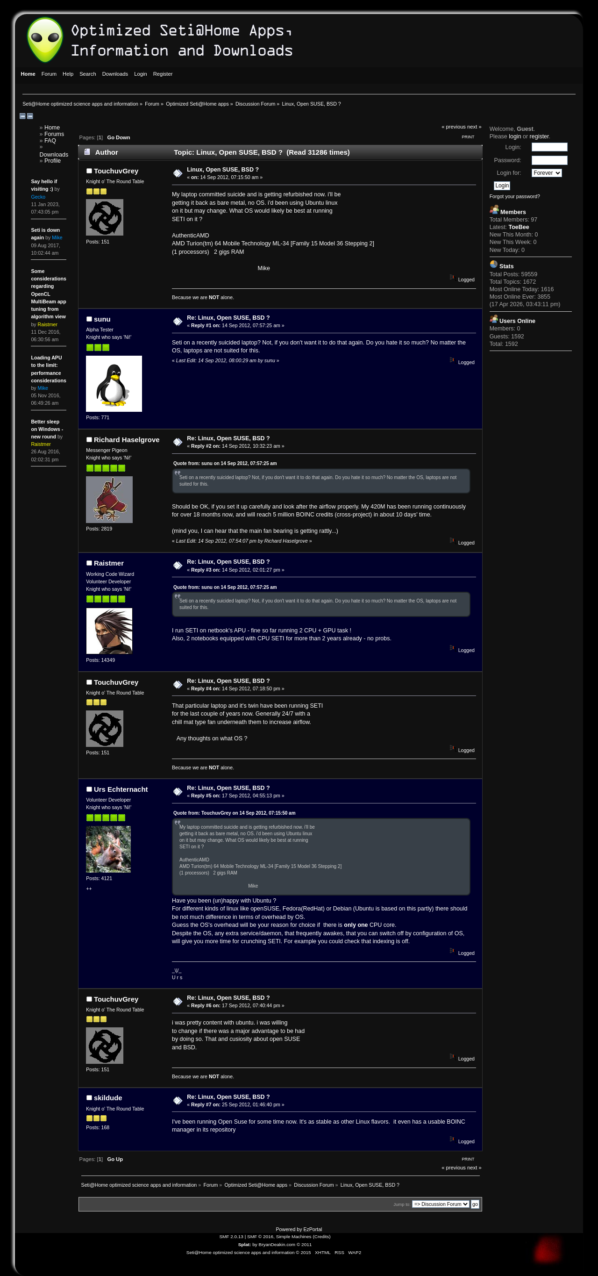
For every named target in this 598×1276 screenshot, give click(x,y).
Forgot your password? (515, 196)
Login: (513, 147)
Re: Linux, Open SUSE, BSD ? (228, 318)
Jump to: (402, 1204)
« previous (453, 126)
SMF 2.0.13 (231, 1236)
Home (52, 127)
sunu (102, 319)
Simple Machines (294, 1236)
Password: (507, 160)
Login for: (509, 173)
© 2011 (304, 1244)
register (539, 136)
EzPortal (312, 1229)
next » (474, 126)
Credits (321, 1236)
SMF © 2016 (260, 1236)
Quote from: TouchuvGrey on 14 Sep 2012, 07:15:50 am (234, 813)
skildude (108, 1098)
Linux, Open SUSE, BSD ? (223, 169)
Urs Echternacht (121, 789)
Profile (52, 161)
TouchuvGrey (116, 171)
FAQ (50, 140)
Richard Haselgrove (127, 440)
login (515, 136)
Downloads (54, 154)
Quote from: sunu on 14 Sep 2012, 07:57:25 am (225, 463)
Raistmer (109, 563)
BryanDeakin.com (277, 1244)
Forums (54, 134)
